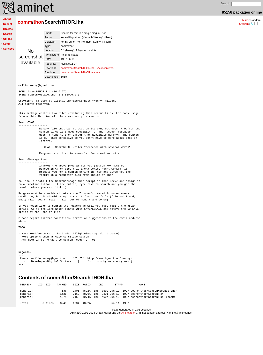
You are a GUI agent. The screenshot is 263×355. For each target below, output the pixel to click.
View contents (105, 68)
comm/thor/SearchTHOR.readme (80, 72)
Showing (244, 23)
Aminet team (128, 353)
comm (25, 22)
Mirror (245, 20)
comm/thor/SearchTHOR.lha (78, 68)
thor (38, 22)
